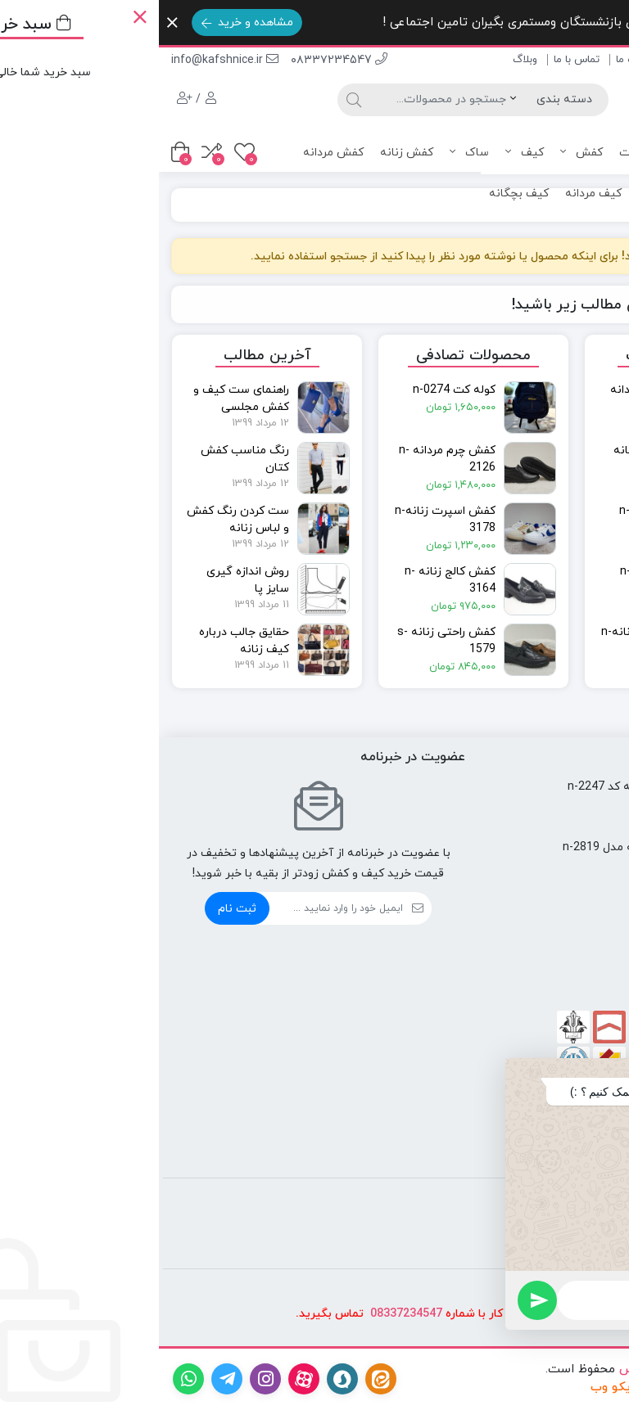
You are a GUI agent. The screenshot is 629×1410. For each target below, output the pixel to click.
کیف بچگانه (360, 193)
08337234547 (247, 1314)
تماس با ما (418, 59)
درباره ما (474, 59)
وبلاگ (366, 59)
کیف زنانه (503, 193)
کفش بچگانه (577, 193)
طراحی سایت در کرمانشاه (551, 1387)
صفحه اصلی (589, 59)
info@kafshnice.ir (66, 60)
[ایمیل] (177, 908)
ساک (310, 152)
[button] (595, 1071)
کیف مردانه (434, 193)
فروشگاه (527, 59)
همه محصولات (496, 152)
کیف (365, 152)
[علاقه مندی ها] (85, 152)
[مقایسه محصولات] (53, 152)
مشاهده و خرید (88, 22)
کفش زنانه (247, 152)
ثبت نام (78, 909)
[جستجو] (279, 99)
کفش (422, 152)
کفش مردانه (174, 152)
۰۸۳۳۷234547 (180, 60)
